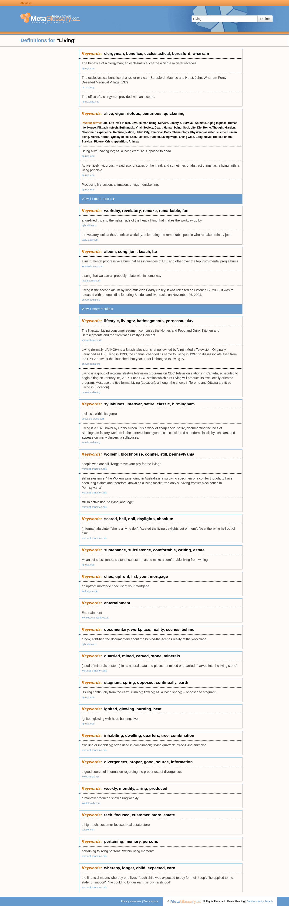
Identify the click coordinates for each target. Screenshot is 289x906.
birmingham (183, 404)
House (91, 127)
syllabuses (114, 404)
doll (131, 519)
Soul (186, 127)
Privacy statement (131, 901)
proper (135, 762)
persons (150, 841)
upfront (122, 576)
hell (122, 519)
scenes (172, 629)
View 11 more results (98, 199)
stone (156, 656)
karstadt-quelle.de (92, 340)
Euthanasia (126, 127)
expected (156, 868)
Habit (139, 132)
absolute (165, 519)
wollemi (111, 454)
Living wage (169, 137)
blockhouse (132, 454)
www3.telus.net (90, 776)
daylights (146, 519)
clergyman (114, 53)
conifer (151, 454)
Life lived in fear (119, 123)
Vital (139, 127)
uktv (189, 321)
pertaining (113, 841)
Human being (148, 123)
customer (140, 815)
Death (158, 127)
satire (149, 404)
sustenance (115, 550)
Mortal (95, 137)
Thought (218, 127)
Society (148, 127)
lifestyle (111, 321)
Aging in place (216, 123)
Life (105, 123)
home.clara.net (90, 101)
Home (207, 127)
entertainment (117, 603)
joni (133, 251)
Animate (200, 123)
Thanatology (180, 132)
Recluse (118, 132)
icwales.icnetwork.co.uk (95, 617)
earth (183, 682)
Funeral (155, 137)
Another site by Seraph (260, 901)
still (163, 454)
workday (112, 210)
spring (129, 682)
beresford (181, 53)
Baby (167, 132)
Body (199, 137)
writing (184, 550)
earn (171, 868)
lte (154, 251)
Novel (208, 137)
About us (25, 3)
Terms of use (151, 901)
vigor (120, 113)
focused (122, 815)
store (156, 815)
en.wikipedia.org (91, 299)
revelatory (131, 210)
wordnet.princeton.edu (94, 468)
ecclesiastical (157, 53)
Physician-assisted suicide (208, 132)
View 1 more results (98, 309)
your (143, 576)
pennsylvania (181, 454)
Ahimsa (134, 141)
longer (128, 868)
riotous (133, 113)
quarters (151, 735)
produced (158, 788)
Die (199, 127)
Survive (163, 123)
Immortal (157, 132)
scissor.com (88, 829)
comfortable (164, 550)
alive (108, 113)
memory (133, 841)
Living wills (186, 137)
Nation (129, 132)
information (182, 762)
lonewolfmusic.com (92, 266)
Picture (99, 141)
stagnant (112, 682)
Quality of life (120, 137)
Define (265, 19)
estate (199, 550)
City (146, 132)
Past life (143, 137)
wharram (200, 53)
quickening (174, 113)
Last (133, 137)
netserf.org (88, 87)
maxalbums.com (91, 280)
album (110, 251)
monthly (126, 788)
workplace (140, 629)
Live (134, 123)
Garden (230, 127)
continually (166, 682)
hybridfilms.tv (89, 225)
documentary (116, 629)
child (140, 868)
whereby (112, 868)
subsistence (139, 550)
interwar (134, 404)
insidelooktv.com (91, 803)
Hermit (105, 137)
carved (142, 656)
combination (182, 735)
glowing (126, 709)
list (134, 576)
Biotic (217, 137)
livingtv (127, 321)
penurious (151, 113)
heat (157, 709)
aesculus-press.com (93, 418)
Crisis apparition (116, 141)
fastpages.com (90, 591)
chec (108, 576)
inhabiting (113, 735)
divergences (115, 762)
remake (150, 210)
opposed (145, 682)
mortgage (159, 576)
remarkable (169, 210)
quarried (112, 656)
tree (164, 735)
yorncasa (174, 321)
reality (158, 629)
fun (185, 210)
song (123, 251)
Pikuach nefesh (107, 127)
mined (128, 656)
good (149, 762)
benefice (134, 53)
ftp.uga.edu (88, 68)
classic (163, 404)
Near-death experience (97, 132)
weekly (110, 788)
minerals (172, 656)
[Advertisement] (39, 118)
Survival (188, 123)
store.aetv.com (90, 239)
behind (188, 629)
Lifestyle (175, 123)
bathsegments (150, 321)
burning (143, 709)
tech (108, 815)
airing (141, 788)
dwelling (133, 735)
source (162, 762)
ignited (110, 709)
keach (144, 251)
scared (110, 519)
